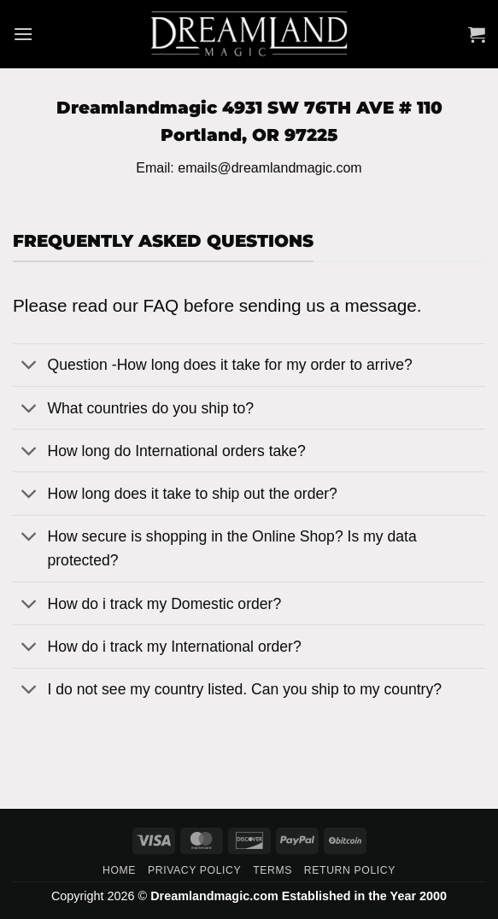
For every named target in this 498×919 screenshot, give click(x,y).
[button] (23, 34)
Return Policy (349, 870)
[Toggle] (29, 366)
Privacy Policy (194, 870)
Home (119, 870)
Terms (272, 870)
